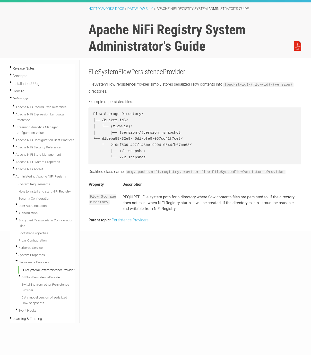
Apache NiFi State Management (38, 154)
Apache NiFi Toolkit (29, 169)
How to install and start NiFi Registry (44, 191)
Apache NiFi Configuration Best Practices (45, 140)
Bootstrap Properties (33, 233)
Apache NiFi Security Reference (38, 147)
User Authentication (32, 206)
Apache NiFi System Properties (38, 162)
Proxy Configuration (32, 240)
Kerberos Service (30, 248)
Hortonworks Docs (106, 9)
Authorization (28, 213)
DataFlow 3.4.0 (140, 9)
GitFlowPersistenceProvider (41, 277)
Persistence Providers (34, 262)
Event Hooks (27, 310)
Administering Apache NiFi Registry (41, 176)
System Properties (31, 255)
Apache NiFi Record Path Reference (41, 107)
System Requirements (34, 184)
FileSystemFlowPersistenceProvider (48, 270)
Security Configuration (34, 198)
